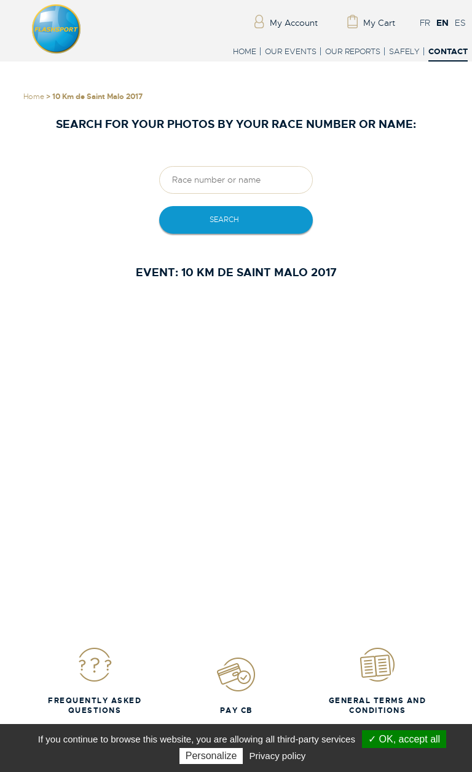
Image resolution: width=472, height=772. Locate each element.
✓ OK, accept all (404, 739)
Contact (448, 52)
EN (442, 22)
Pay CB (236, 685)
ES (460, 22)
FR (425, 22)
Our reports (352, 51)
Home (244, 51)
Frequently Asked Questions (94, 680)
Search (224, 220)
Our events (291, 51)
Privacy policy (278, 755)
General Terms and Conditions (378, 680)
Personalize (211, 755)
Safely (404, 51)
